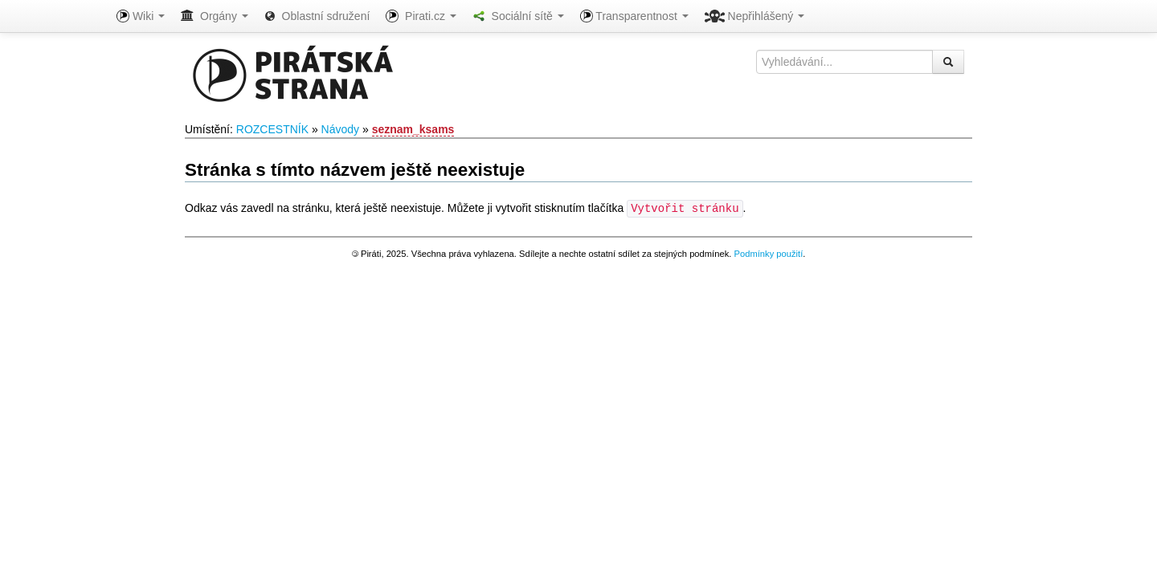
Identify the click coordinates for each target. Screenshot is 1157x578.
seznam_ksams (413, 129)
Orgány (214, 16)
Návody (340, 129)
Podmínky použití (768, 253)
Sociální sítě (518, 16)
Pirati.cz (421, 16)
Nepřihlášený (755, 16)
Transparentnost (634, 16)
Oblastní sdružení (317, 16)
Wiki (141, 16)
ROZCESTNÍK (272, 129)
